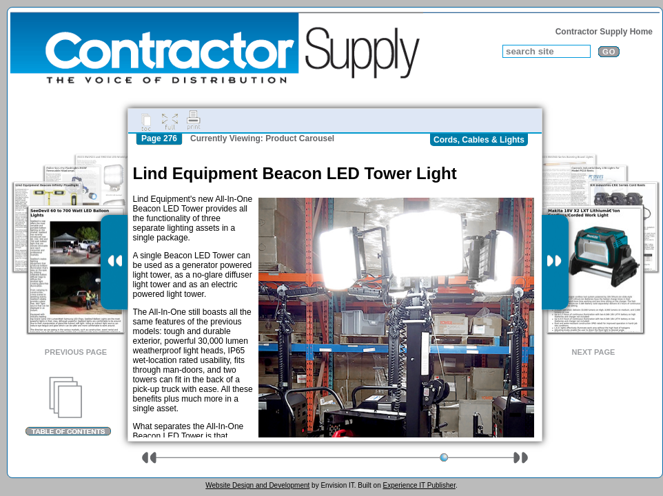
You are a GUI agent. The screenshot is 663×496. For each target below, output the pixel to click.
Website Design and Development (257, 485)
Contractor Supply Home (604, 32)
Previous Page (76, 352)
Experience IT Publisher (418, 485)
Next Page (593, 352)
